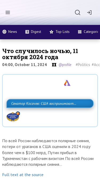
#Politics (83, 64)
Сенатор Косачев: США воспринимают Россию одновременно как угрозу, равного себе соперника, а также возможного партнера (48, 115)
